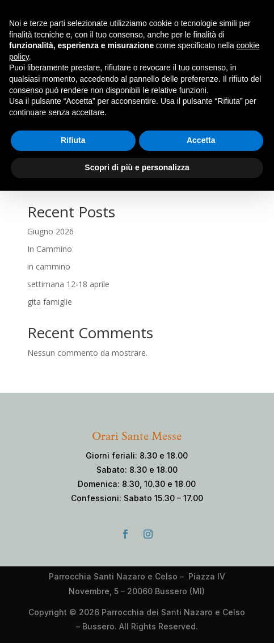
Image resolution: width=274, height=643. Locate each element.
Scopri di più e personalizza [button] (137, 167)
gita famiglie (49, 301)
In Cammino (49, 248)
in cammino (48, 266)
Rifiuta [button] (73, 140)
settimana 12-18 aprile (68, 284)
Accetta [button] (201, 140)
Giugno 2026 (50, 231)
